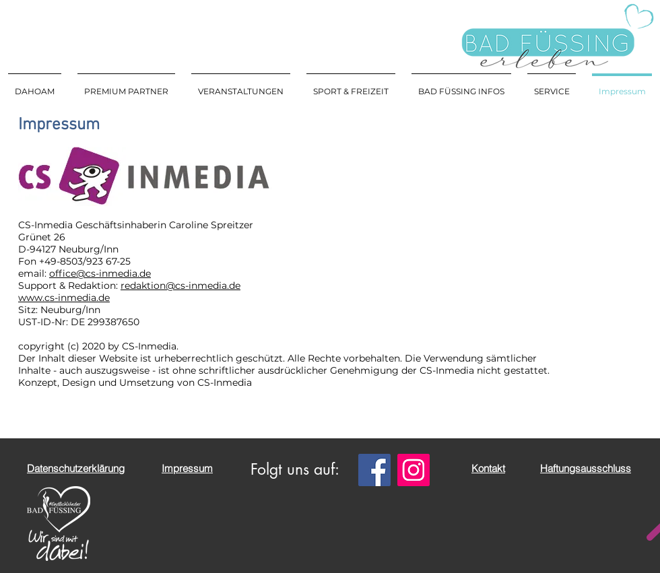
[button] (240, 85)
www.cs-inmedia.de (64, 298)
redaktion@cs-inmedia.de (180, 285)
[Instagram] (413, 470)
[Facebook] (374, 470)
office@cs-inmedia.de (100, 273)
